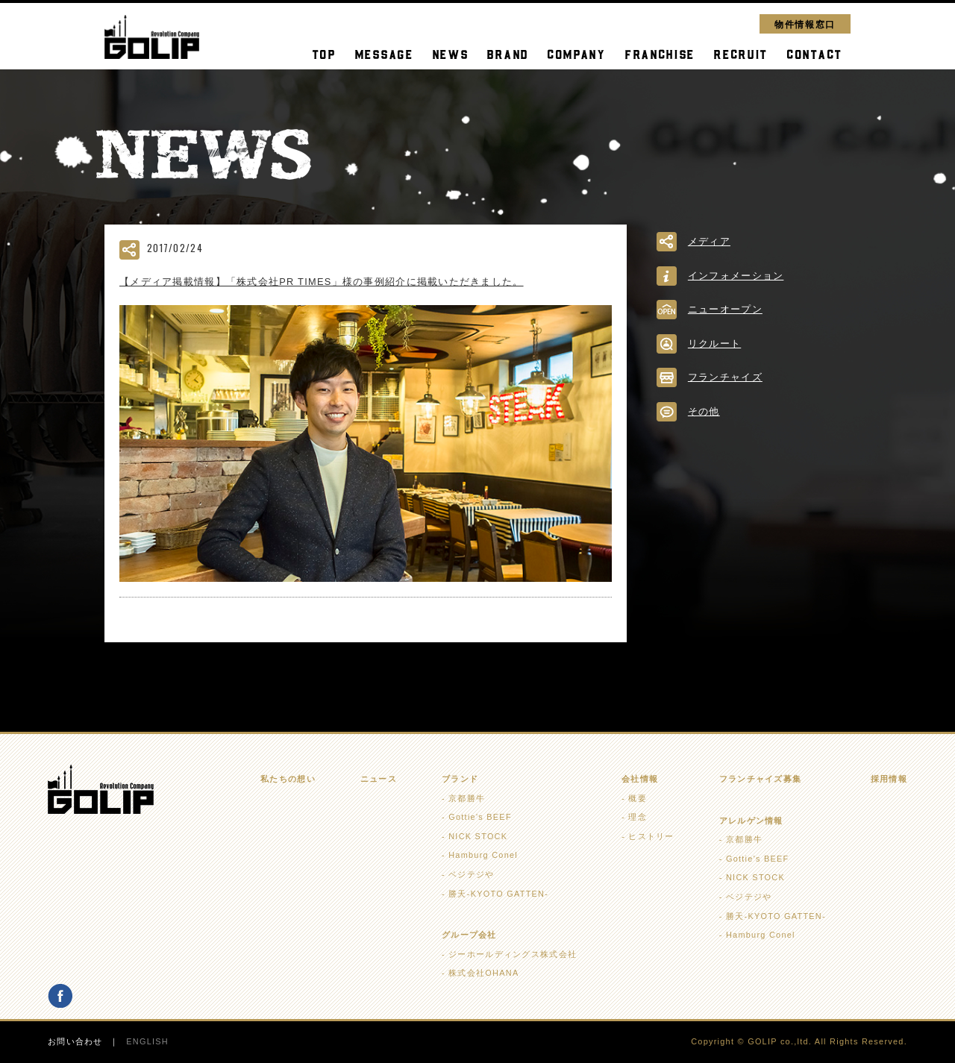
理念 (637, 816)
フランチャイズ (725, 377)
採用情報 (889, 778)
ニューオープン (725, 309)
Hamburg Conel (483, 854)
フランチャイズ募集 (760, 778)
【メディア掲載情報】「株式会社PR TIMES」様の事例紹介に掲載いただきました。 (321, 281)
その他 (704, 411)
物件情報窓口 (805, 23)
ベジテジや (471, 874)
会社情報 (639, 778)
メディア (709, 241)
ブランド (460, 778)
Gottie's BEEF (480, 816)
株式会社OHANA (483, 972)
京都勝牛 (466, 798)
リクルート (714, 343)
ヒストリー (651, 836)
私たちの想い (288, 778)
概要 (637, 798)
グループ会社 (469, 934)
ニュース (378, 778)
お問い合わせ (75, 1041)
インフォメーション (736, 275)
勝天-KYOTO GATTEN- (498, 893)
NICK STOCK (477, 836)
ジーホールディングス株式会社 (512, 954)
